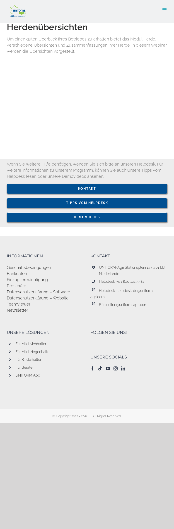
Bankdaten (17, 273)
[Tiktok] (100, 368)
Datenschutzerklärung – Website (38, 298)
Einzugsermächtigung (27, 279)
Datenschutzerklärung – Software (38, 291)
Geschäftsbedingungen (29, 267)
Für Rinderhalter (28, 359)
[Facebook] (92, 368)
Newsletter (17, 310)
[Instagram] (116, 368)
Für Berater (24, 367)
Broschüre (16, 285)
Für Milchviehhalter (30, 344)
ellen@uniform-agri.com (127, 305)
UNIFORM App (27, 375)
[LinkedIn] (123, 368)
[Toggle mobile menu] (164, 9)
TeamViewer (18, 304)
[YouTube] (108, 368)
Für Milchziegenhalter (33, 352)
